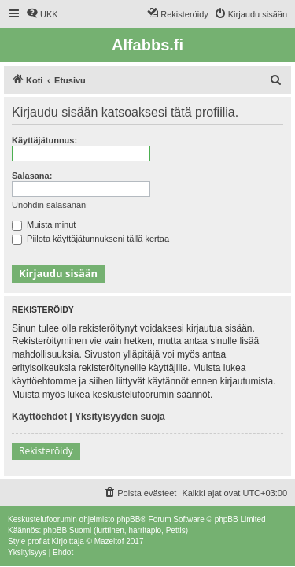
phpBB (128, 519)
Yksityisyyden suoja (120, 416)
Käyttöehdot (39, 416)
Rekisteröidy (46, 451)
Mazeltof (109, 541)
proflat (39, 541)
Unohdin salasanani (50, 204)
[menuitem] (42, 14)
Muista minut (44, 224)
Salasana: (32, 175)
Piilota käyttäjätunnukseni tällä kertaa (90, 238)
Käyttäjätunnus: (44, 140)
